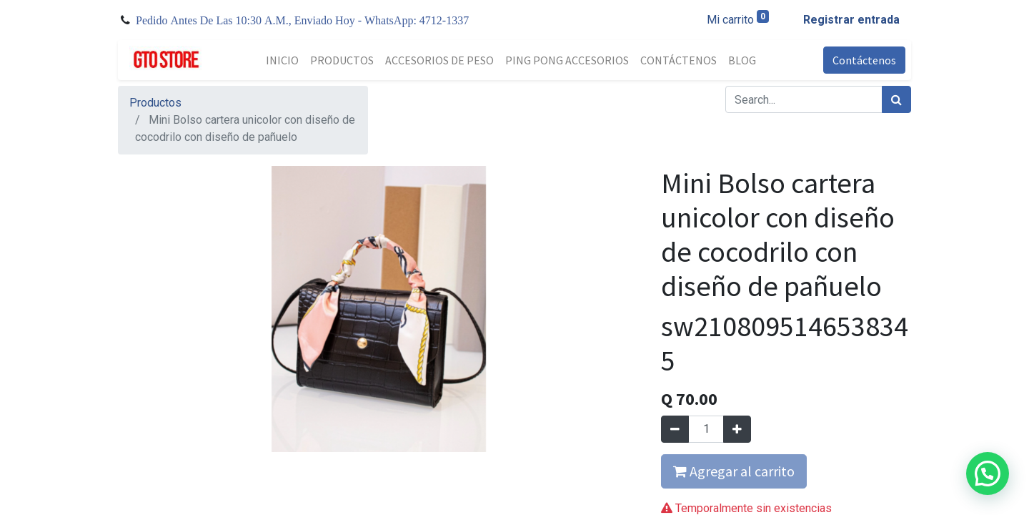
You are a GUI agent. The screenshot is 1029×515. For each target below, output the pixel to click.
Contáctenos (864, 60)
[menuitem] (282, 60)
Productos (155, 102)
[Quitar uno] (675, 429)
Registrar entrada (851, 19)
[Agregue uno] (737, 429)
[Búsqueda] (896, 99)
